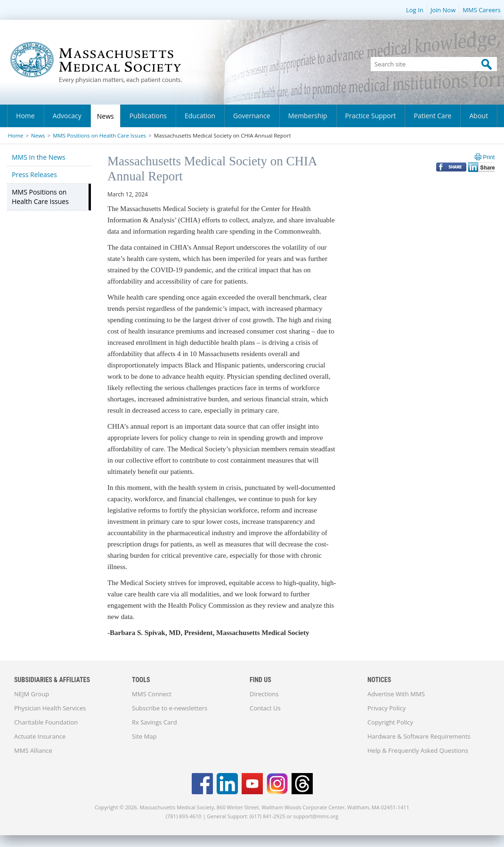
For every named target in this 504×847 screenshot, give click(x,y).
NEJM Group (31, 694)
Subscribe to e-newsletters (169, 708)
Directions (264, 694)
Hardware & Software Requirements (419, 736)
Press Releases (34, 174)
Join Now (443, 10)
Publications (148, 115)
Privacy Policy (386, 708)
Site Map (144, 736)
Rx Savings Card (154, 722)
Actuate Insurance (39, 736)
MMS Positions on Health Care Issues (99, 135)
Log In (414, 10)
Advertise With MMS (396, 694)
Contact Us (265, 708)
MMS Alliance (33, 750)
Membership (307, 115)
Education (200, 115)
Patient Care (432, 115)
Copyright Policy (390, 722)
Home (25, 115)
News (105, 116)
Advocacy (67, 115)
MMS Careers (482, 10)
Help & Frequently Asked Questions (417, 750)
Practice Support (370, 115)
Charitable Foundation (46, 722)
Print (489, 157)
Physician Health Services (50, 708)
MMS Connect (151, 694)
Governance (251, 115)
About (478, 115)
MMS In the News (38, 157)
